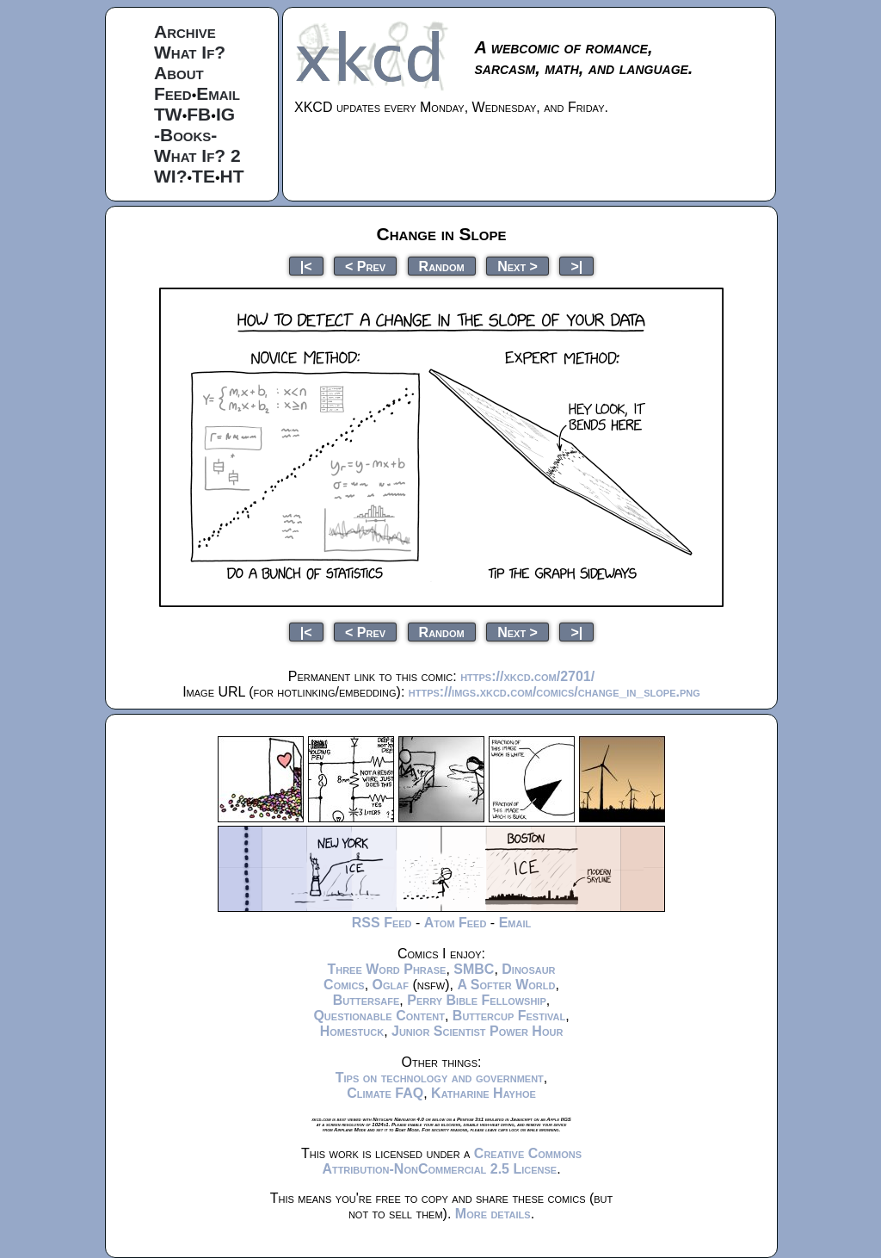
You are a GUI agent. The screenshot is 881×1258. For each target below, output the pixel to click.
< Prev (365, 265)
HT (232, 176)
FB (199, 114)
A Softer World (506, 984)
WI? (170, 176)
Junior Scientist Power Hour (477, 1031)
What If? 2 (197, 155)
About (179, 73)
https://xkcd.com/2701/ (527, 676)
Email (218, 93)
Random (442, 265)
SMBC (473, 969)
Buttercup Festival (509, 1015)
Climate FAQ (385, 1093)
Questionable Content (379, 1015)
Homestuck (352, 1031)
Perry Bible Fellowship (476, 1000)
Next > (517, 265)
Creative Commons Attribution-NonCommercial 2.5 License (452, 1161)
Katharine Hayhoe (483, 1093)
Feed (173, 93)
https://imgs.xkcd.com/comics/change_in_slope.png (554, 692)
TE (203, 176)
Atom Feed (455, 922)
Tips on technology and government (440, 1077)
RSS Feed (382, 922)
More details (493, 1213)
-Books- (185, 135)
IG (225, 114)
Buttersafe (366, 1000)
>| (576, 265)
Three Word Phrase (386, 969)
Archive (185, 31)
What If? (189, 52)
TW (168, 114)
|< (306, 265)
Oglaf (391, 984)
